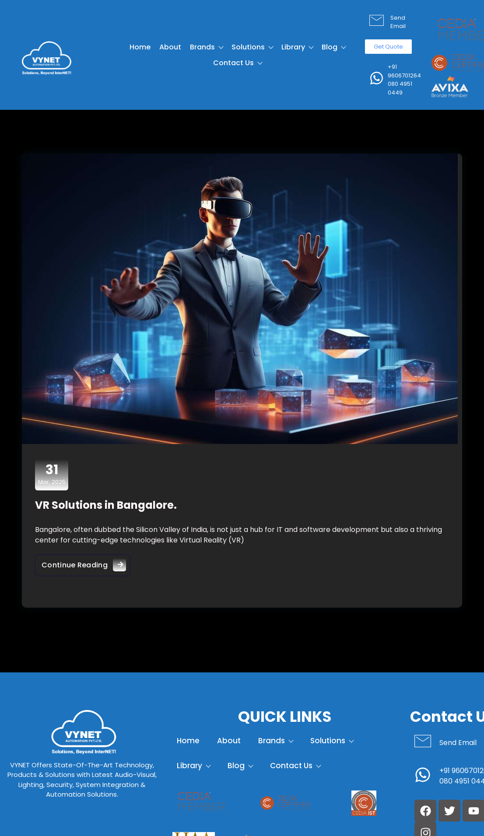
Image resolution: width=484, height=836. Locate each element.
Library (297, 47)
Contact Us (237, 63)
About (170, 47)
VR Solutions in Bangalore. (106, 505)
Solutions (252, 47)
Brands (206, 47)
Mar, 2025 (52, 474)
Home (140, 47)
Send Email (398, 22)
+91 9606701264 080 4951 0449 (404, 80)
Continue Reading (86, 562)
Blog (333, 47)
